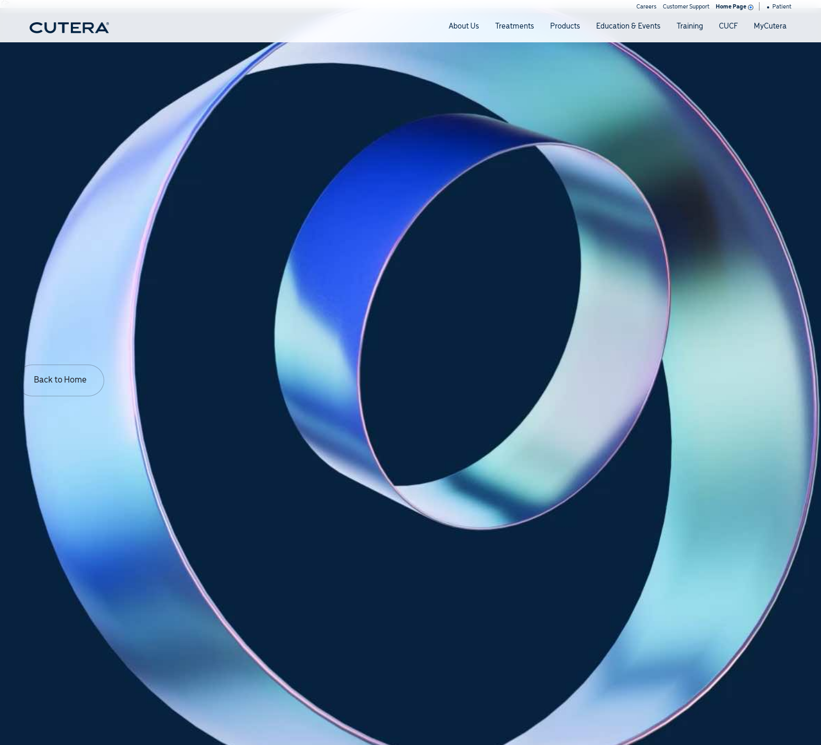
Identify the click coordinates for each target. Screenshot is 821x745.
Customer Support (686, 7)
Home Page (734, 7)
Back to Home (60, 380)
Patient (779, 7)
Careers (646, 7)
